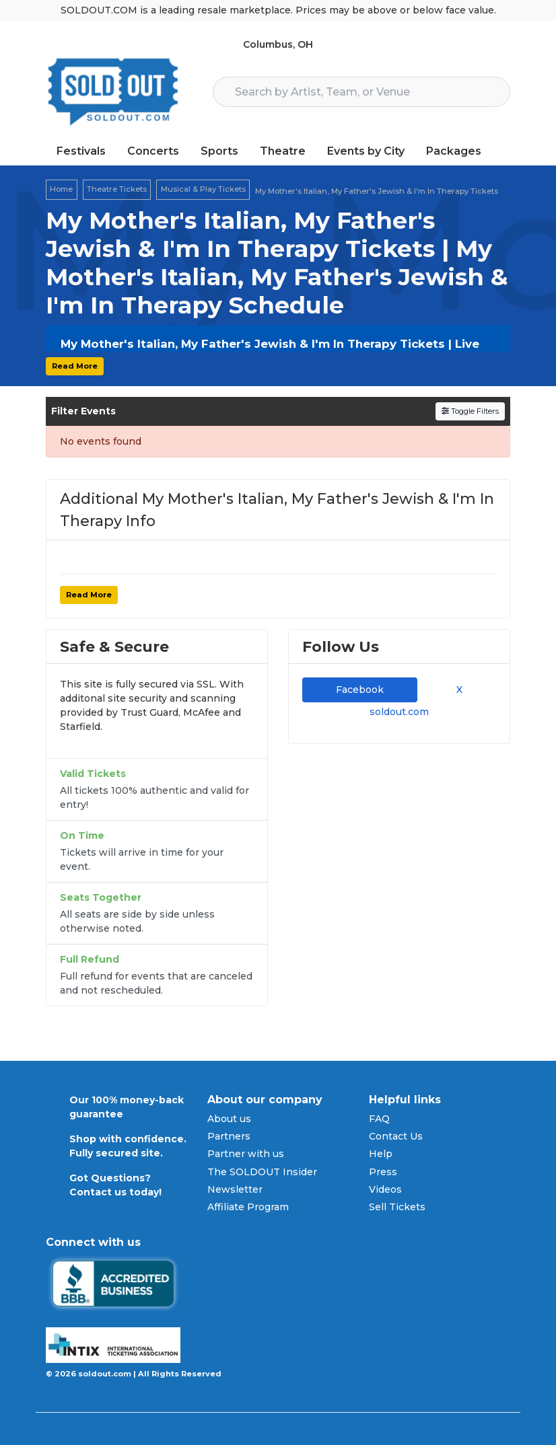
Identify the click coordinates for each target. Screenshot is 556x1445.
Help (380, 1154)
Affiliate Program (248, 1207)
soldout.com (399, 712)
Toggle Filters (470, 411)
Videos (385, 1189)
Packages (453, 151)
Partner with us (245, 1154)
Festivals (81, 151)
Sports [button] (219, 151)
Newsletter (235, 1189)
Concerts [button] (153, 151)
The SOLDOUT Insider (262, 1172)
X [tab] (456, 689)
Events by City (366, 151)
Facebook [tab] (360, 689)
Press (383, 1172)
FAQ (379, 1119)
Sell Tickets (397, 1207)
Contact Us (396, 1136)
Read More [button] (75, 366)
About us (229, 1119)
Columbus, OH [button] (278, 44)
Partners (228, 1136)
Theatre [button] (283, 151)
